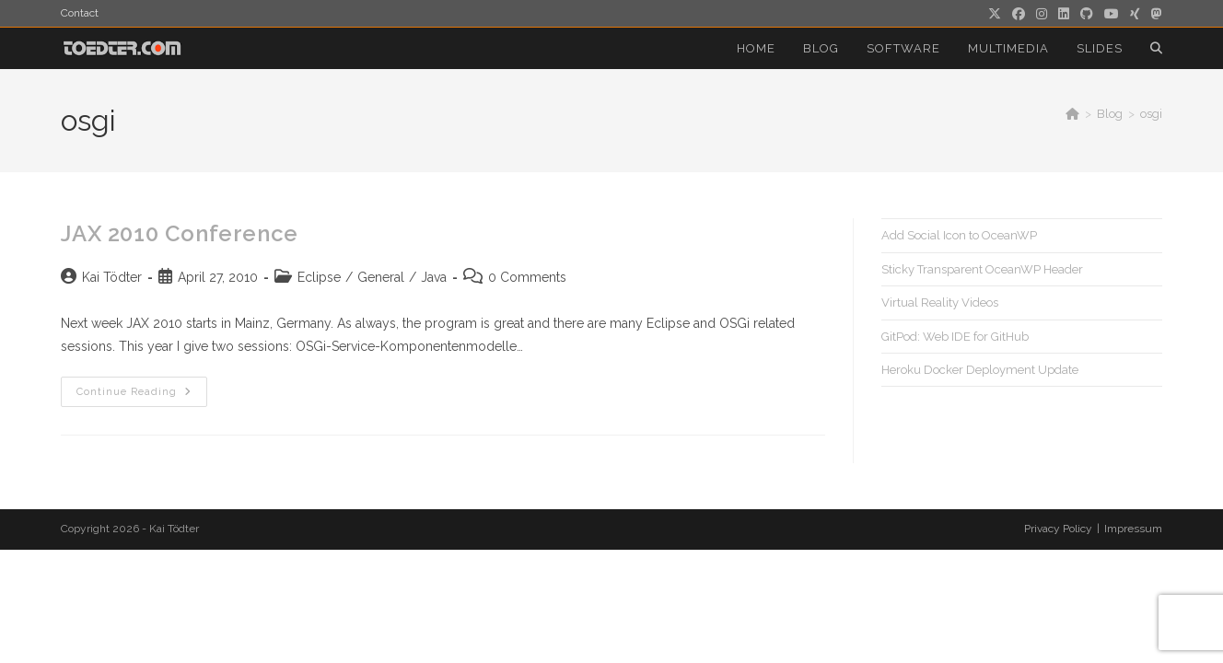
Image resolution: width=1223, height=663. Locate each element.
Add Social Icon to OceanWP (959, 235)
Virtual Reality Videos (939, 302)
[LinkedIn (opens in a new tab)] (1064, 14)
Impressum (1133, 528)
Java (434, 277)
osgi (1151, 114)
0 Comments (527, 277)
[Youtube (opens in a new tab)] (1111, 14)
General (380, 277)
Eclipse (319, 277)
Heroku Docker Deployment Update (979, 370)
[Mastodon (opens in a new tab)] (1154, 14)
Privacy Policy (1058, 528)
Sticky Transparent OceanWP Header (982, 269)
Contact (80, 12)
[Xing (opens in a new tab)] (1135, 14)
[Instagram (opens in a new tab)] (1042, 14)
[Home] (1072, 114)
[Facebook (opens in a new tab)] (1019, 14)
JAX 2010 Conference (179, 233)
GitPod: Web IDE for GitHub (955, 336)
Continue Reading (141, 396)
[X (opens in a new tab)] (995, 14)
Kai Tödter (112, 277)
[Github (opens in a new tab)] (1087, 14)
